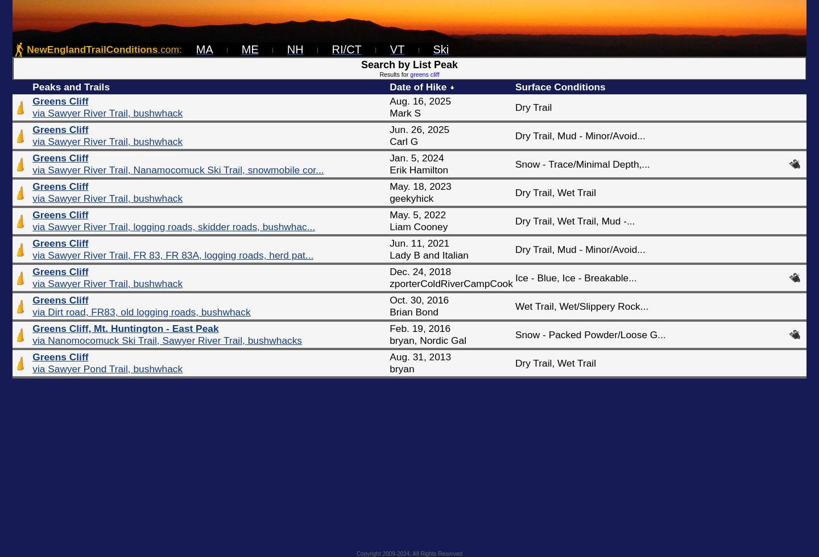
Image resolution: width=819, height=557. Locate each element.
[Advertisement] (409, 461)
